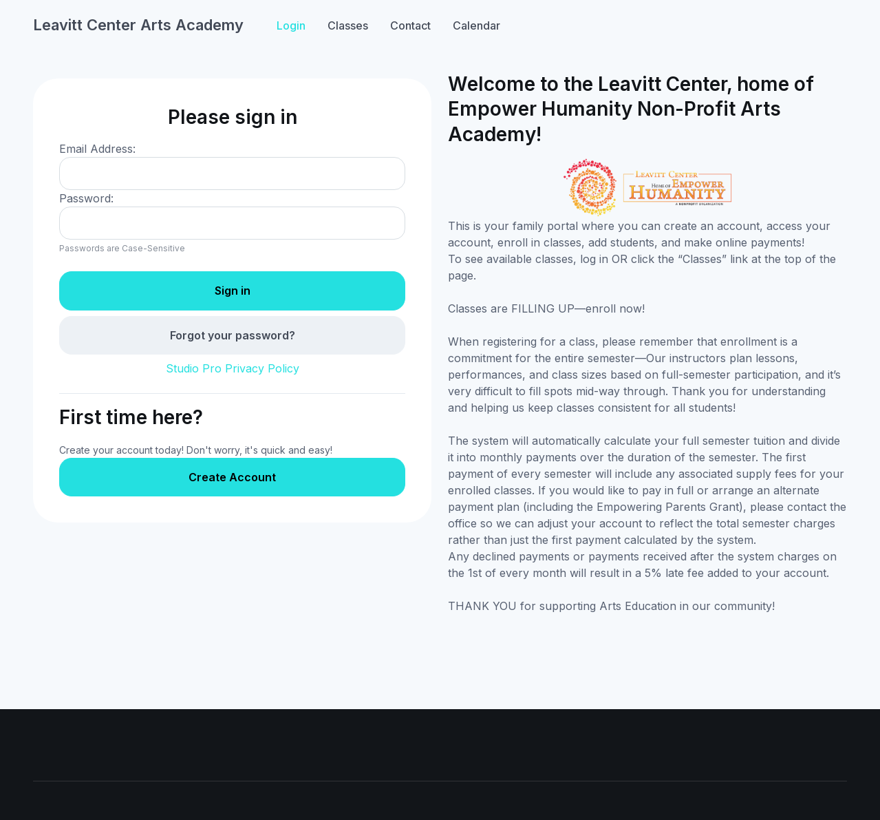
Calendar (476, 25)
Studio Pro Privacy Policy (232, 368)
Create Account (232, 477)
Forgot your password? (232, 335)
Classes (348, 25)
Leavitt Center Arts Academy (138, 25)
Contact (410, 25)
